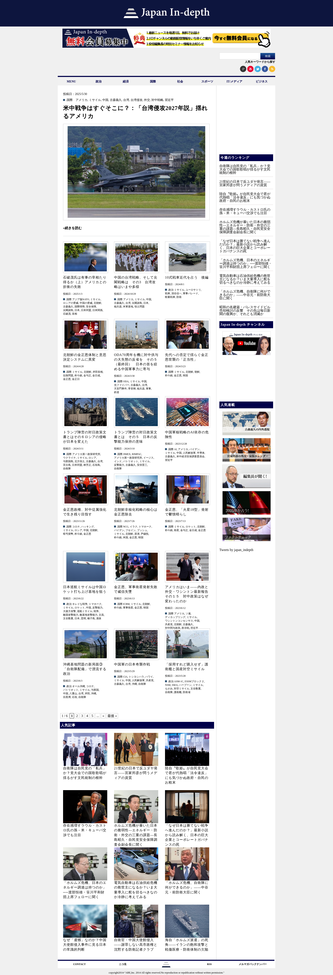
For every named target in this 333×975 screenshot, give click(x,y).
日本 (77, 310)
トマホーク (145, 526)
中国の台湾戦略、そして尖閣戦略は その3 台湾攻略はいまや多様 (135, 282)
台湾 (126, 100)
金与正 (87, 375)
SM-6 (175, 685)
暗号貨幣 (68, 534)
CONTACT (79, 964)
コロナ (76, 526)
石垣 (74, 697)
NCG (125, 526)
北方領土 (80, 461)
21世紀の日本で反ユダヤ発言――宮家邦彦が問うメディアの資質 (136, 773)
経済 (126, 81)
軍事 (148, 388)
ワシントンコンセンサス (179, 620)
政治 (99, 81)
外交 (147, 100)
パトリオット (130, 461)
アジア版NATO (80, 299)
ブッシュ (142, 530)
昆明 (83, 618)
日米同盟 (86, 310)
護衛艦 (178, 692)
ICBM (126, 604)
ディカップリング (175, 617)
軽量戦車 (170, 297)
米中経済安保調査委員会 (190, 456)
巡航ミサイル (84, 611)
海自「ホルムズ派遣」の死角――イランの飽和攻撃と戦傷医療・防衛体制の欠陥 (186, 944)
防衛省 (186, 692)
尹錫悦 (144, 534)
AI (175, 449)
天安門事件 (120, 388)
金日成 (96, 375)
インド (118, 461)
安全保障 (91, 306)
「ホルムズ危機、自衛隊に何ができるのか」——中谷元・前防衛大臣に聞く (186, 887)
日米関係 (97, 310)
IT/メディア (235, 81)
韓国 (185, 375)
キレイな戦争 (79, 604)
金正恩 (67, 379)
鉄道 (116, 392)
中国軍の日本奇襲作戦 (132, 664)
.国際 (69, 100)
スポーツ (207, 81)
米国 (125, 537)
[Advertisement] (245, 122)
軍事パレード (190, 293)
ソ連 (188, 613)
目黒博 (67, 697)
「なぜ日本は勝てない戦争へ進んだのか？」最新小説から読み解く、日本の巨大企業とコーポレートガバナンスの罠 (186, 835)
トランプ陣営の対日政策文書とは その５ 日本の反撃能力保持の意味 (135, 437)
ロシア (92, 457)
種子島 (91, 618)
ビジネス (262, 81)
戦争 (96, 611)
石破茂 (67, 313)
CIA (125, 676)
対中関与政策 (172, 628)
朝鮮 (197, 372)
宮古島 (67, 465)
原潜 (137, 534)
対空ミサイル (181, 688)
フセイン (131, 530)
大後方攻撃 (69, 611)
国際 (153, 81)
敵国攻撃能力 (70, 615)
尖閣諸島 (68, 310)
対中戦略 (157, 100)
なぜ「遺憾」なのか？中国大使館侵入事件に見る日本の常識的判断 (84, 944)
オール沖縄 (78, 686)
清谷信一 (176, 293)
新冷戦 (185, 628)
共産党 (169, 624)
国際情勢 (80, 306)
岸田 (87, 693)
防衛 (179, 297)
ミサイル (95, 100)
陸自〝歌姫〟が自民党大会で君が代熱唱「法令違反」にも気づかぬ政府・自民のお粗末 (244, 197)
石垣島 (96, 465)
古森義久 (116, 100)
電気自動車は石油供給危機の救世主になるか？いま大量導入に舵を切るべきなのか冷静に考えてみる (244, 279)
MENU (71, 81)
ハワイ (149, 676)
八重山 (73, 693)
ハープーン (185, 685)
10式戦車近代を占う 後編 (187, 277)
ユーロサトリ (193, 290)
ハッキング (87, 526)
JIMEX (127, 454)
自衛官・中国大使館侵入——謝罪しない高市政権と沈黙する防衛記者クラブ (135, 944)
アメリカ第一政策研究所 (86, 454)
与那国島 (68, 461)
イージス (148, 457)
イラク (133, 526)
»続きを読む (72, 228)
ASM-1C (178, 681)
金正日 (76, 379)
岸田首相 (98, 372)
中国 (105, 100)
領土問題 (139, 306)
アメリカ (81, 100)
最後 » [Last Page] (112, 716)
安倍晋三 (142, 465)
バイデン (194, 449)
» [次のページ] (103, 716)
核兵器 (118, 306)
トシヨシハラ (136, 676)
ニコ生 (123, 964)
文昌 (101, 615)
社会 (180, 81)
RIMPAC (136, 454)
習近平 (169, 100)
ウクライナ (69, 457)
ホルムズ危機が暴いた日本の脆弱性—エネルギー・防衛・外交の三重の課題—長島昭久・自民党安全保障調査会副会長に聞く (135, 835)
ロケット (191, 526)
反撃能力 (119, 465)
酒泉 (98, 618)
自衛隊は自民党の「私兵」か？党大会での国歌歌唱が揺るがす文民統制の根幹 (84, 773)
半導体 (201, 453)
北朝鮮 (97, 303)
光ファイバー (121, 385)
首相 (74, 313)
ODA (126, 381)
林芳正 (87, 465)
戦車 (167, 293)
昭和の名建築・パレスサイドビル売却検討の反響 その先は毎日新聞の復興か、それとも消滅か (244, 310)
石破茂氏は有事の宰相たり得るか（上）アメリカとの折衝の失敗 (84, 282)
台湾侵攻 (137, 100)
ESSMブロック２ (194, 681)
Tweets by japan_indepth (236, 550)
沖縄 (93, 693)
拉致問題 (68, 375)
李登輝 (132, 388)
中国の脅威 (86, 303)
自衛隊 (67, 468)
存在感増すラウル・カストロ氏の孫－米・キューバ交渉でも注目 (84, 830)
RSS (209, 964)
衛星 (176, 530)
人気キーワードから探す (260, 61)
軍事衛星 (128, 607)
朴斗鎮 (78, 375)
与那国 (95, 690)
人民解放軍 (189, 453)
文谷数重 (68, 618)
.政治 (171, 290)
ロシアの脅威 (70, 303)
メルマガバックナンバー (253, 964)
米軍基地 (128, 306)
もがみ (169, 688)
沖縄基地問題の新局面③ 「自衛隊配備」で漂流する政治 (84, 669)
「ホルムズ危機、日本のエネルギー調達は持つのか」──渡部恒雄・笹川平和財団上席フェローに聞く (245, 263)
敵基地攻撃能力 (88, 615)
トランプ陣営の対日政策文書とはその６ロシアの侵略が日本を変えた (84, 437)
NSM (168, 685)
